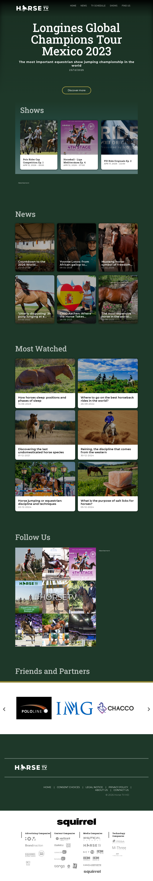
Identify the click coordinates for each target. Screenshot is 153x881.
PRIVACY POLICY (118, 787)
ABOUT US (101, 790)
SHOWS (113, 5)
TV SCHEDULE (98, 5)
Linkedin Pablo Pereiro (26, 787)
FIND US (126, 5)
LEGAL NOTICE (94, 787)
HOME (73, 5)
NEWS (84, 5)
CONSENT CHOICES (68, 787)
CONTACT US (121, 790)
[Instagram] (28, 579)
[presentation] (22, 144)
